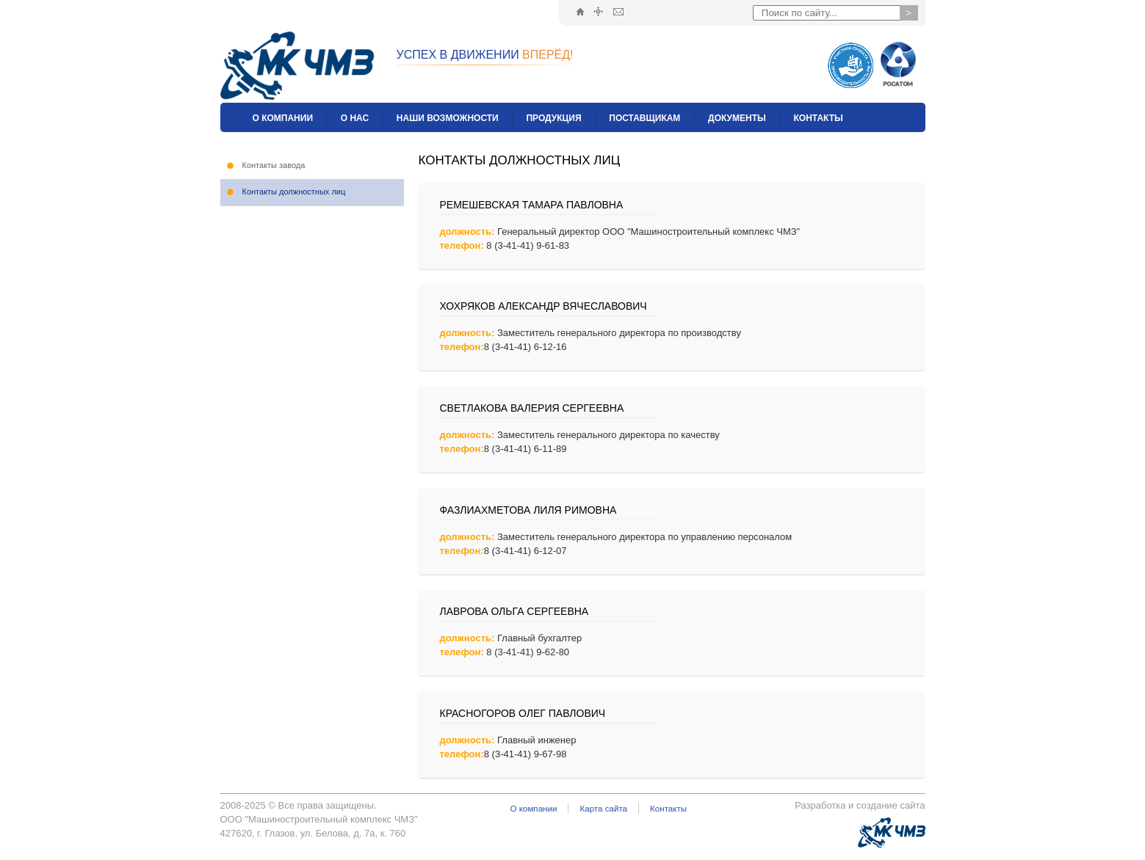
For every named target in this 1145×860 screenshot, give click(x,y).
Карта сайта (603, 808)
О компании (533, 808)
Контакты (668, 808)
